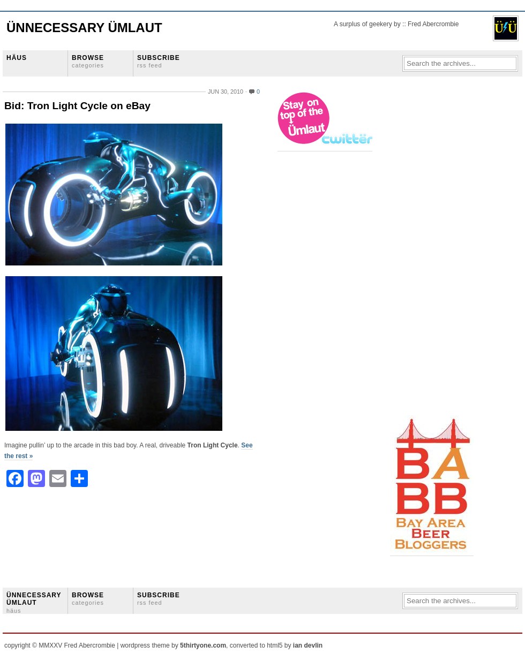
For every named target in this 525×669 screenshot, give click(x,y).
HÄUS (16, 58)
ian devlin (307, 645)
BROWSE (88, 61)
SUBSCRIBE (158, 61)
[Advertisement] (433, 252)
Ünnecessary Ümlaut (84, 27)
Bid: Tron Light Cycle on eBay (77, 105)
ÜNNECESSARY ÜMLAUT (33, 602)
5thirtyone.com (203, 645)
